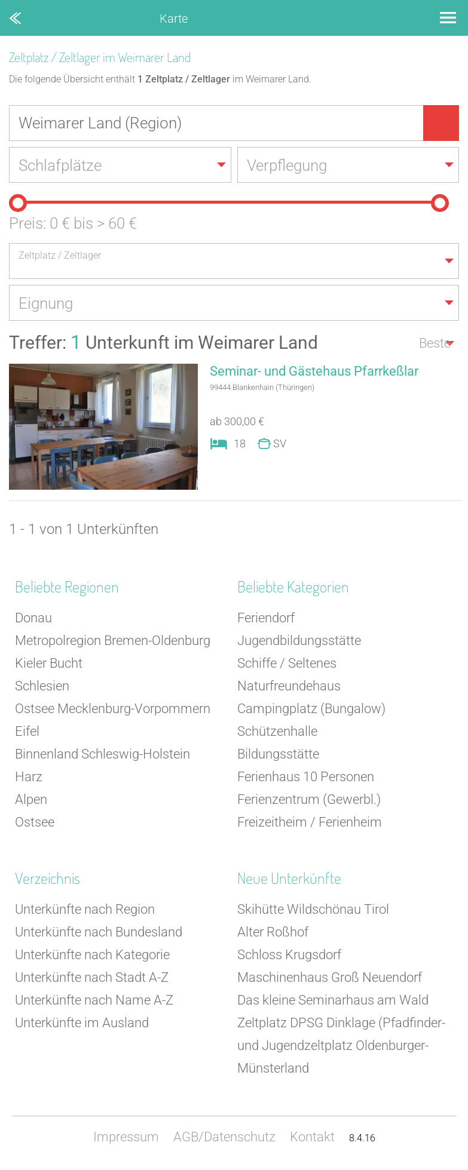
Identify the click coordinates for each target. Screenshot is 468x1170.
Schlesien (42, 685)
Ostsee (34, 822)
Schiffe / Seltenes (287, 663)
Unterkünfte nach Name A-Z (94, 1000)
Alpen (31, 799)
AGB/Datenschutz (224, 1136)
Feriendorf (266, 617)
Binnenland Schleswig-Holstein (102, 754)
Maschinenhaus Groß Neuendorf (329, 977)
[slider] (18, 203)
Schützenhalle (277, 731)
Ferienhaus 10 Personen (305, 776)
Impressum (126, 1136)
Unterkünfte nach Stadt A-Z (92, 977)
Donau (33, 617)
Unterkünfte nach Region (85, 909)
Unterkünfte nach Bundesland (98, 932)
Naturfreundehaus (289, 685)
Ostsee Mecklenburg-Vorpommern (112, 708)
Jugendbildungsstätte (299, 640)
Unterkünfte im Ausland (82, 1022)
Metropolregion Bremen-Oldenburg (112, 640)
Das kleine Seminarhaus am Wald (333, 1000)
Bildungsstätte (278, 754)
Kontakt (312, 1136)
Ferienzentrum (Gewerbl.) (309, 799)
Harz (28, 776)
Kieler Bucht (48, 663)
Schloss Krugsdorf (289, 954)
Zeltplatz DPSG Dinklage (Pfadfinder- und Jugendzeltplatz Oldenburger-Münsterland (341, 1045)
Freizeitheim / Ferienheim (309, 822)
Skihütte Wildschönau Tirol (313, 909)
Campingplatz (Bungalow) (311, 708)
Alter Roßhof (272, 932)
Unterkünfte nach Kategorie (92, 954)
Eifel (27, 731)
